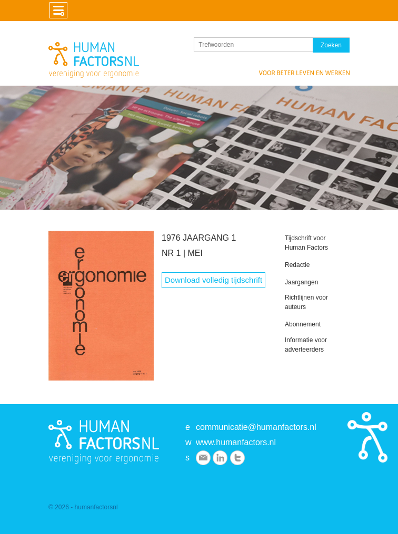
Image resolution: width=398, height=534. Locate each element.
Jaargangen (301, 282)
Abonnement (303, 324)
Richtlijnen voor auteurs (306, 302)
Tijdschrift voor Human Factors (306, 242)
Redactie (297, 265)
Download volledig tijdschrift (213, 279)
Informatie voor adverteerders (306, 344)
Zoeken (331, 45)
